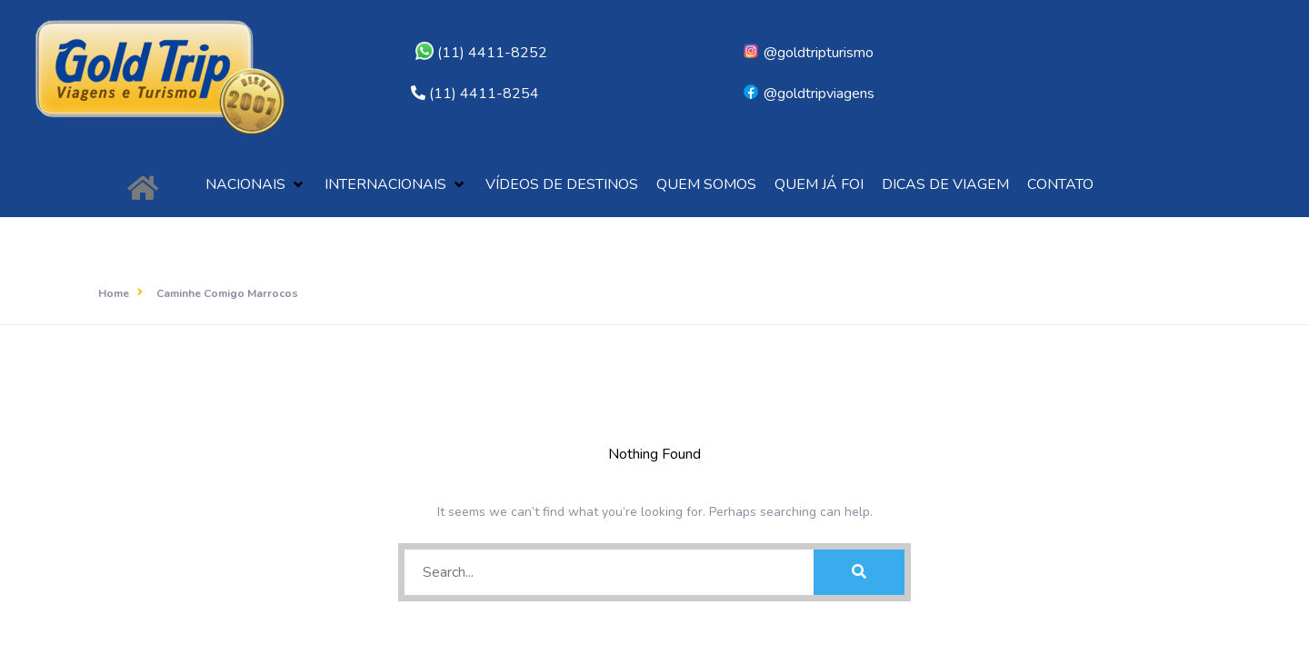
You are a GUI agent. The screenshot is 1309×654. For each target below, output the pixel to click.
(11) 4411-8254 (484, 94)
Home (113, 293)
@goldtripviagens (808, 94)
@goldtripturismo (808, 53)
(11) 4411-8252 (481, 53)
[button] (255, 185)
